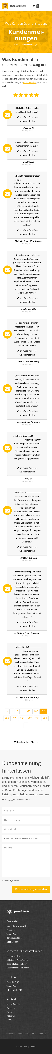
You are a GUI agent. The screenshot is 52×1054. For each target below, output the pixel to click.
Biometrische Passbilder (17, 926)
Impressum (11, 1034)
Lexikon (11, 977)
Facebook (11, 1008)
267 (29, 718)
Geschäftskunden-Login (17, 964)
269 (45, 718)
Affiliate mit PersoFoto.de (17, 960)
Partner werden (13, 956)
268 (37, 718)
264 (7, 718)
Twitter (9, 1012)
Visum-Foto (11, 986)
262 (36, 711)
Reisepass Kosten (14, 990)
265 (14, 718)
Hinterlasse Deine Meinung (26, 742)
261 (28, 711)
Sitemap (42, 1034)
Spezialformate (13, 942)
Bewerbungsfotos (14, 938)
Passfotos (11, 930)
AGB (34, 1034)
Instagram (11, 1016)
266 (22, 718)
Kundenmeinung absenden (31, 889)
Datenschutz (23, 1034)
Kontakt (11, 999)
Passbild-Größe (13, 982)
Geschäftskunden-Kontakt (18, 968)
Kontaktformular (13, 1004)
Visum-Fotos (12, 934)
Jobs (9, 1020)
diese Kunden (29, 82)
